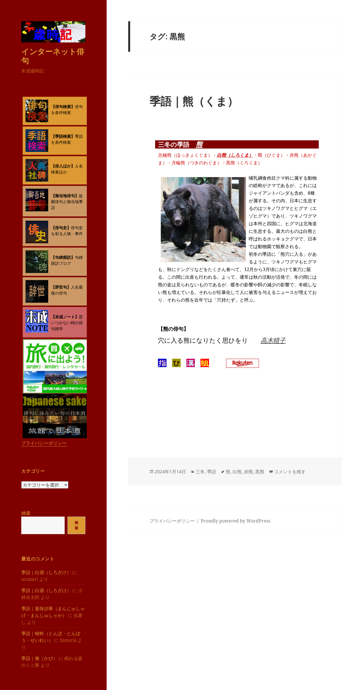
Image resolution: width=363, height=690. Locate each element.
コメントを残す (290, 471)
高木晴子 (273, 340)
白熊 (237, 471)
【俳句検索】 (63, 106)
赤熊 (248, 471)
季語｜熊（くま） (193, 100)
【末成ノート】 (65, 316)
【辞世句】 (61, 287)
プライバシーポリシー (44, 443)
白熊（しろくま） (235, 155)
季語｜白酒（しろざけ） (46, 572)
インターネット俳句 (52, 56)
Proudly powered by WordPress (235, 521)
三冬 (200, 471)
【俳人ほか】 (63, 166)
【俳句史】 (61, 227)
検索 (25, 513)
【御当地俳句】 (65, 195)
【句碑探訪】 (63, 257)
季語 (211, 471)
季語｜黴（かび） (39, 658)
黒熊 (259, 471)
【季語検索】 (63, 136)
